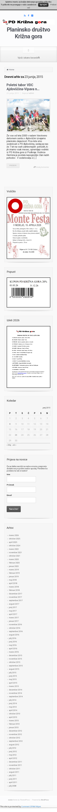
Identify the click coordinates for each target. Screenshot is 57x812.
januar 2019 (14, 576)
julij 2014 (12, 700)
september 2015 (16, 666)
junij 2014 (13, 703)
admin (31, 93)
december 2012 (15, 731)
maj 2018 (12, 580)
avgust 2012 (14, 745)
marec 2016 (14, 652)
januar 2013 (14, 727)
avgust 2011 (14, 772)
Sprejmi (43, 5)
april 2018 (13, 583)
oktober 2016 (14, 628)
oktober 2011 (14, 769)
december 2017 (15, 594)
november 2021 (15, 552)
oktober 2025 (14, 539)
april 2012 (13, 758)
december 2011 (15, 762)
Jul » (14, 445)
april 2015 (13, 683)
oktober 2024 (14, 545)
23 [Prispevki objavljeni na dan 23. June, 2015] (16, 435)
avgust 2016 (14, 635)
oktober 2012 (14, 738)
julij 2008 (12, 786)
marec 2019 (14, 570)
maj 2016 (12, 645)
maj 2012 (12, 755)
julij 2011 (12, 775)
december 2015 (15, 655)
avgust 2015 (14, 669)
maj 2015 (12, 679)
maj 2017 (12, 611)
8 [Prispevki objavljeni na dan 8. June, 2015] (9, 424)
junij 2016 (13, 642)
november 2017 (15, 597)
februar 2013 (14, 724)
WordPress (45, 800)
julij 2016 (12, 638)
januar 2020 (14, 566)
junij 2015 (13, 676)
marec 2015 (14, 686)
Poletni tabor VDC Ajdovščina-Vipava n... (23, 87)
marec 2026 (14, 535)
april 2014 (13, 710)
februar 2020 (14, 563)
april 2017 (13, 614)
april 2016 (13, 648)
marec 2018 (14, 587)
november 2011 (15, 765)
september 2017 (16, 600)
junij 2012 (13, 751)
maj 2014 (12, 707)
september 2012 (16, 741)
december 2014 (15, 690)
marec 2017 (14, 617)
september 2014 (16, 696)
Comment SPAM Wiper (31, 806)
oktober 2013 (14, 714)
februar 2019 (14, 573)
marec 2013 (14, 720)
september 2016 (16, 631)
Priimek (10, 485)
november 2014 (15, 693)
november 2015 (15, 659)
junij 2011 (13, 779)
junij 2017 (13, 607)
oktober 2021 (14, 556)
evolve (10, 800)
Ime (8, 474)
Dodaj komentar (42, 167)
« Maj (9, 445)
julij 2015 (12, 672)
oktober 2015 (14, 662)
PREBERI (13, 165)
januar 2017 (14, 621)
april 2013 (13, 717)
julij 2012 (12, 748)
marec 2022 (14, 549)
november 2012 (15, 734)
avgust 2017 (14, 604)
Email (9, 495)
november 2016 (15, 624)
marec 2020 (14, 559)
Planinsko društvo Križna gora (28, 33)
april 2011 (13, 782)
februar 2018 (14, 590)
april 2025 (13, 542)
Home (11, 69)
